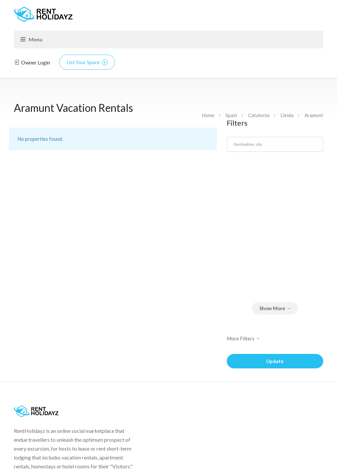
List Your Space (87, 62)
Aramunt (313, 115)
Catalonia (259, 115)
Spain (231, 115)
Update (275, 361)
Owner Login (32, 62)
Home (208, 115)
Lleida (287, 115)
